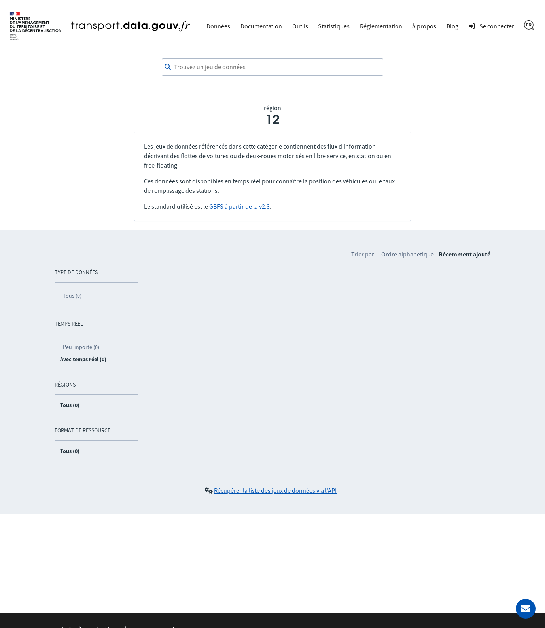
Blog (452, 26)
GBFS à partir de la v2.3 (239, 206)
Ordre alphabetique (407, 254)
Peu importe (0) (81, 347)
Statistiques (334, 26)
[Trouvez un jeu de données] (272, 67)
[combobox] (272, 67)
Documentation (261, 26)
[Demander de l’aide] (526, 609)
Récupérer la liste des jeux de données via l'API (275, 490)
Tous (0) (72, 295)
